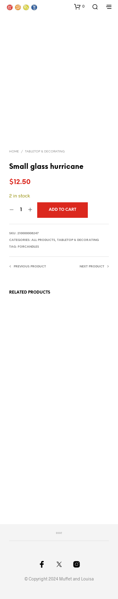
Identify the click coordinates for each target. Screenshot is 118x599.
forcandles (28, 247)
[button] (79, 6)
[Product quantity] (21, 210)
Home (14, 151)
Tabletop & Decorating (45, 151)
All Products (43, 240)
